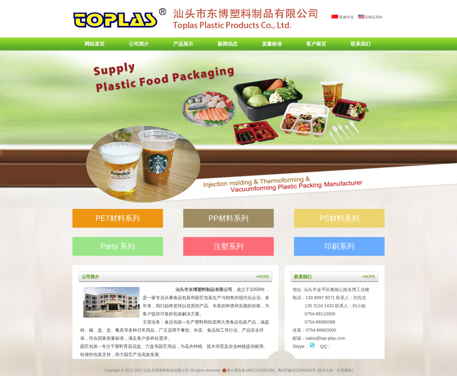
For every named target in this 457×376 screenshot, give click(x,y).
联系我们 (361, 44)
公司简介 (139, 44)
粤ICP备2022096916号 (297, 370)
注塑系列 (228, 246)
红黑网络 (344, 370)
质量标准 (272, 44)
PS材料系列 (339, 218)
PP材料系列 (228, 218)
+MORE (262, 277)
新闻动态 (228, 44)
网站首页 (95, 44)
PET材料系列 (118, 218)
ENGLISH (370, 17)
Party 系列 (118, 246)
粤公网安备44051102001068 (250, 370)
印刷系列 (339, 246)
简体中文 (343, 17)
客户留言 (316, 44)
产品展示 (183, 44)
